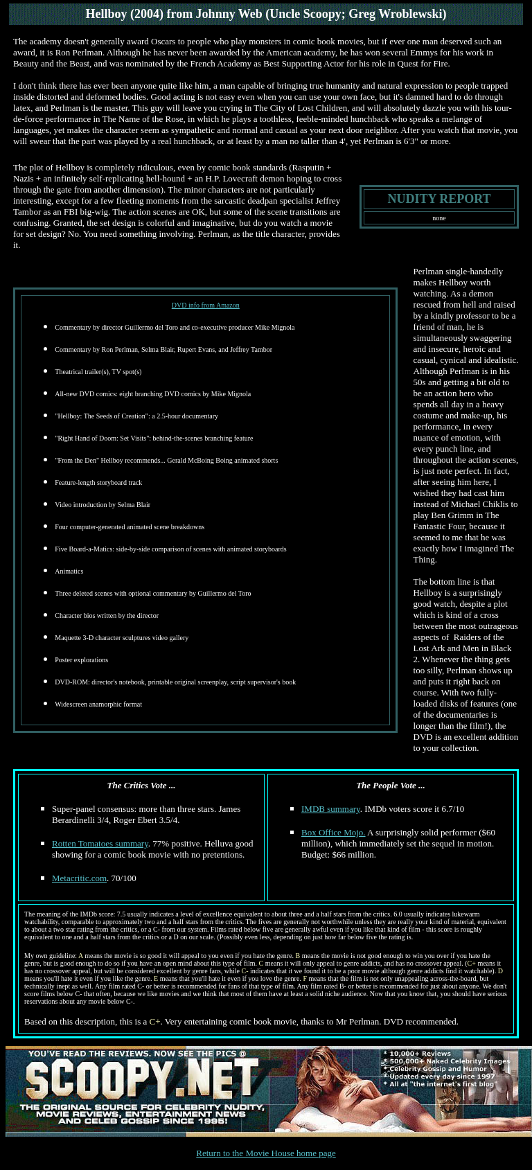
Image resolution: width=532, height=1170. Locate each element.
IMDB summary (330, 809)
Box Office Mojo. (333, 832)
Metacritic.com (79, 878)
